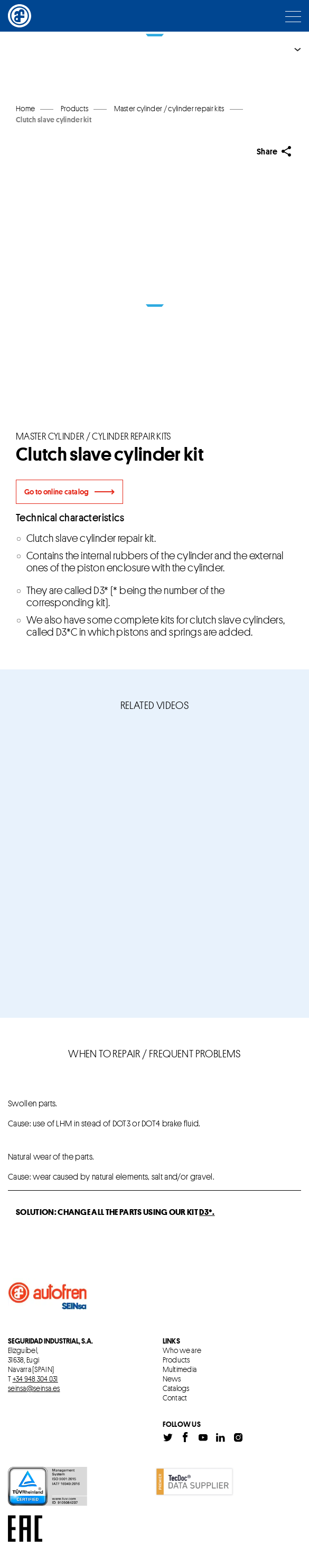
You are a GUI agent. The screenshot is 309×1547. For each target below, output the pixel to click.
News (172, 1379)
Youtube (203, 1437)
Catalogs (176, 1388)
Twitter (168, 1437)
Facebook (185, 1437)
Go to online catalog (56, 492)
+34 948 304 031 (35, 1379)
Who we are (182, 1350)
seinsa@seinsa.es (34, 1388)
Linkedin (220, 1437)
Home (25, 108)
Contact (175, 1398)
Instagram (238, 1437)
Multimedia (180, 1369)
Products (176, 1360)
